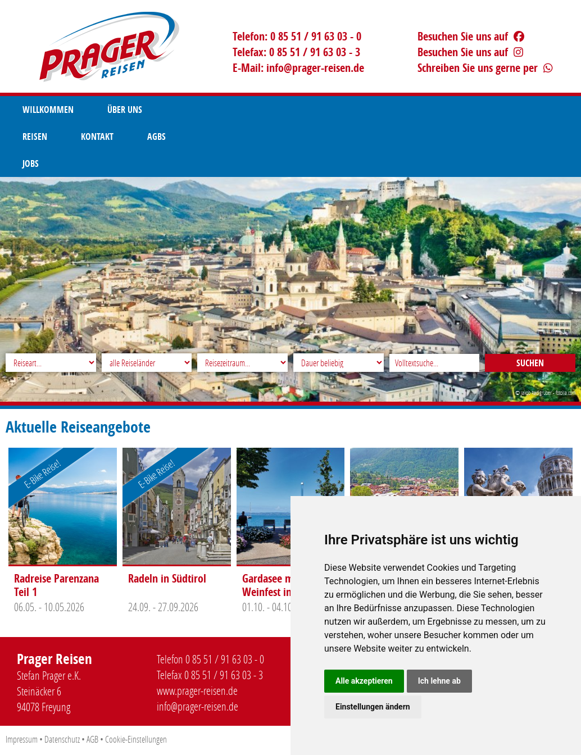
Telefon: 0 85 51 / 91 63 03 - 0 (297, 36)
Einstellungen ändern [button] (372, 706)
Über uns (124, 109)
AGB (92, 739)
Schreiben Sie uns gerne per (485, 67)
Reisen (188, 109)
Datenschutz (62, 739)
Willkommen (48, 109)
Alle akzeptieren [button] (364, 680)
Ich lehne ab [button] (439, 680)
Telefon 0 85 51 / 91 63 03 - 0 (210, 659)
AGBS (310, 109)
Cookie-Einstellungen (136, 739)
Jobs (361, 109)
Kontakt (250, 109)
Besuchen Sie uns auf (470, 36)
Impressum (22, 739)
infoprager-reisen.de (315, 67)
